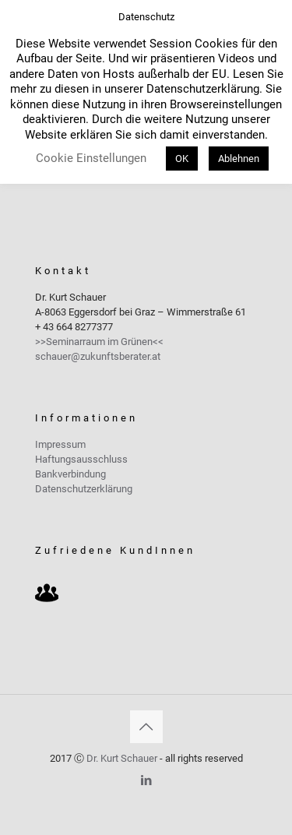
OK (181, 158)
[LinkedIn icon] (146, 780)
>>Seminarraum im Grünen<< (99, 341)
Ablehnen (238, 158)
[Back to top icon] (146, 726)
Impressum (60, 444)
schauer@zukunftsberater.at (97, 356)
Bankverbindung (70, 474)
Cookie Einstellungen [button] (91, 158)
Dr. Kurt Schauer (121, 758)
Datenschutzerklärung (83, 489)
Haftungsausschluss (81, 459)
